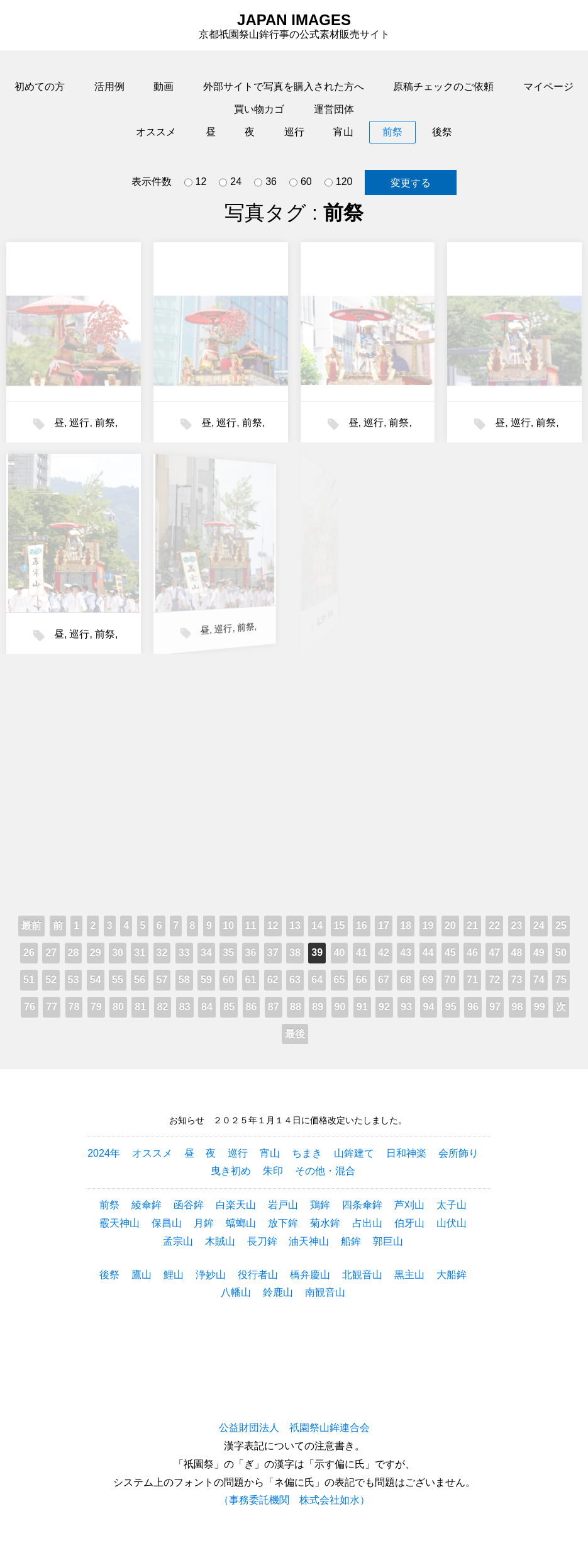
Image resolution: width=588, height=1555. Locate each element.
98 (517, 1006)
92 (384, 1006)
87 (273, 1006)
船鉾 (351, 1241)
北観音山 (362, 1274)
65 (339, 979)
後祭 (442, 131)
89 (317, 1006)
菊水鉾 (325, 1223)
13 (295, 925)
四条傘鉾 (362, 1204)
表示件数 (151, 181)
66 (361, 979)
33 (184, 952)
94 (429, 1006)
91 (362, 1006)
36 (265, 182)
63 (295, 979)
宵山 (343, 131)
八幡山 (236, 1292)
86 (251, 1006)
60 (300, 182)
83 (185, 1006)
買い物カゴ (259, 109)
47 (494, 952)
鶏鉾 (320, 1204)
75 (561, 979)
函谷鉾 (189, 1204)
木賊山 (220, 1241)
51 (29, 979)
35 (228, 952)
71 (472, 979)
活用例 (109, 86)
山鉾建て (354, 1153)
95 (451, 1006)
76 (29, 1006)
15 (339, 925)
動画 (163, 86)
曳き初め (231, 1170)
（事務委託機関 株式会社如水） (294, 1500)
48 (517, 952)
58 (184, 979)
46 (472, 952)
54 (95, 979)
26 (29, 952)
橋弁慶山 (310, 1274)
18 (405, 925)
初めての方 (39, 86)
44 (428, 952)
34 (206, 952)
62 (273, 979)
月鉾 (204, 1223)
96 (473, 1006)
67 (383, 979)
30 (117, 952)
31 (139, 952)
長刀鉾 (262, 1241)
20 (450, 925)
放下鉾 (283, 1223)
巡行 (294, 131)
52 (51, 979)
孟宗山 (178, 1241)
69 (428, 979)
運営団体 (334, 109)
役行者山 (258, 1274)
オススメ (156, 131)
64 (317, 979)
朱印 (273, 1170)
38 (295, 952)
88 (295, 1006)
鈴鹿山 (278, 1292)
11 (251, 925)
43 (405, 952)
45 (450, 952)
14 (317, 925)
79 (96, 1006)
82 (163, 1006)
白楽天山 (236, 1204)
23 (517, 925)
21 (472, 925)
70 (450, 979)
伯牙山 (409, 1223)
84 (207, 1006)
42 (383, 952)
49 (539, 952)
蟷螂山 (241, 1223)
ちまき (307, 1153)
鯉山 (174, 1274)
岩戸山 (283, 1204)
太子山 (451, 1204)
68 (405, 979)
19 (428, 925)
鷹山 (141, 1274)
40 (339, 952)
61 (251, 979)
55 (117, 979)
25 (561, 925)
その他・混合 (325, 1170)
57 (162, 979)
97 (495, 1006)
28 (73, 952)
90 (340, 1006)
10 (228, 925)
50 (561, 952)
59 (206, 979)
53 (73, 979)
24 (230, 182)
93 (406, 1006)
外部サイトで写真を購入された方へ (283, 86)
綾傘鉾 (146, 1204)
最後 (295, 1033)
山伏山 (451, 1223)
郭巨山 (388, 1241)
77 (51, 1006)
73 (517, 979)
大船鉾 (451, 1274)
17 (383, 925)
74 (539, 979)
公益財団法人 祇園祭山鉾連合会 (294, 1427)
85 (229, 1006)
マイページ (548, 86)
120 (339, 182)
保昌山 (167, 1223)
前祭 (392, 131)
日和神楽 (406, 1153)
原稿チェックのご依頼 (443, 86)
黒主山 (409, 1274)
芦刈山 (409, 1204)
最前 (31, 925)
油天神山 (309, 1241)
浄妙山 (211, 1274)
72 (494, 979)
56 (139, 979)
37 (273, 952)
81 (140, 1006)
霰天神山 (119, 1223)
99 (539, 1006)
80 (118, 1006)
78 (74, 1006)
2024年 (103, 1153)
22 (494, 925)
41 (361, 952)
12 (195, 182)
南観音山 (325, 1292)
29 (95, 952)
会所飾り (458, 1153)
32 (162, 952)
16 (361, 925)
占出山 (367, 1223)
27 (51, 952)
